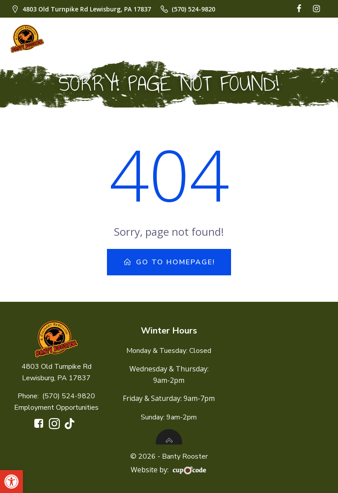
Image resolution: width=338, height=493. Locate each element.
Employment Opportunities (56, 407)
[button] (11, 481)
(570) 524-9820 (68, 396)
